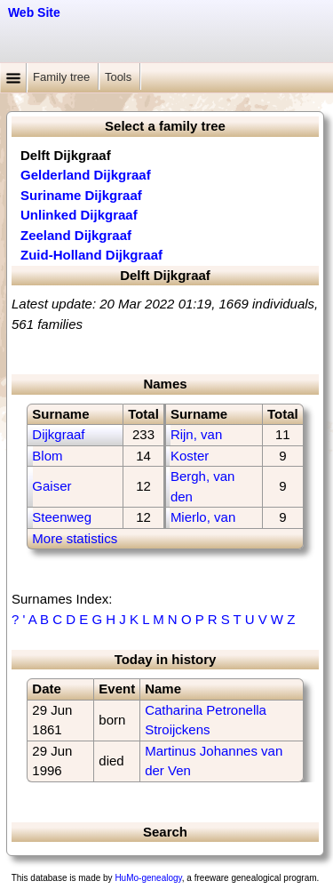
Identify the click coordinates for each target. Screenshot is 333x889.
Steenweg (61, 517)
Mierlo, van (202, 517)
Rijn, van (196, 434)
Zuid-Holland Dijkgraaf (91, 254)
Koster (189, 455)
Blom (47, 455)
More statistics (74, 538)
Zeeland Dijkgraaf (75, 235)
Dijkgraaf (58, 434)
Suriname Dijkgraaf (81, 195)
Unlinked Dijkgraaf (79, 214)
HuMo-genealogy (148, 878)
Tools (120, 77)
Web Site (34, 12)
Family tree (63, 77)
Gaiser (51, 485)
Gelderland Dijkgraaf (85, 174)
